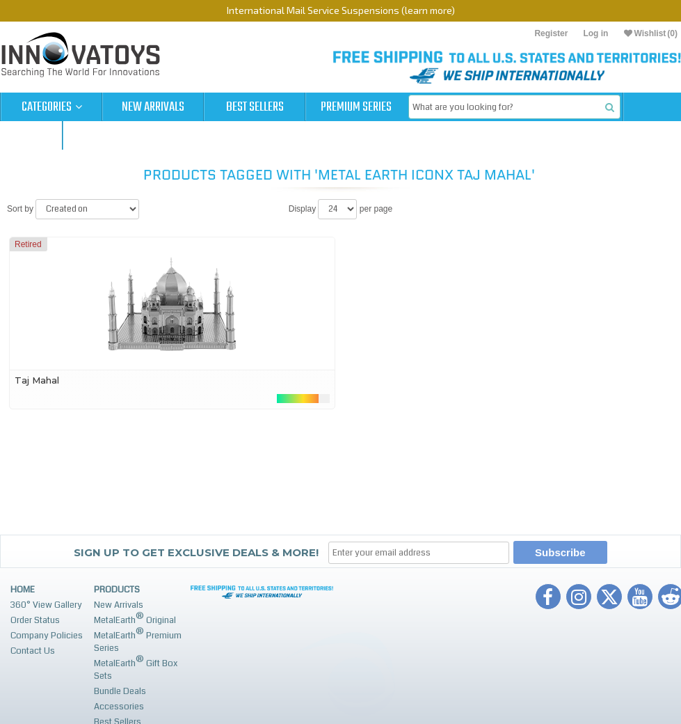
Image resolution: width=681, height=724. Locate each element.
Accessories (119, 706)
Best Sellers (255, 107)
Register (551, 33)
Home (22, 589)
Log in (595, 33)
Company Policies (46, 635)
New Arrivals (153, 107)
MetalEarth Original (135, 618)
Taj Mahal (37, 380)
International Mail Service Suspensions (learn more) (341, 10)
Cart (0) (31, 135)
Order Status (35, 620)
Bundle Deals (120, 691)
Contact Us (32, 651)
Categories (52, 107)
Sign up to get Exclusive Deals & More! (196, 552)
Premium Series (356, 107)
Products (117, 589)
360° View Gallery (46, 605)
